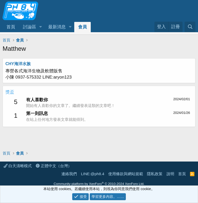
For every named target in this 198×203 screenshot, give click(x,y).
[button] (40, 27)
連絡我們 (69, 174)
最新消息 (57, 26)
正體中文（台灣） (54, 166)
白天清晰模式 (18, 166)
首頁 (10, 26)
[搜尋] (190, 27)
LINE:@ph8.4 (92, 174)
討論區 (29, 26)
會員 (82, 26)
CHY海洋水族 (18, 64)
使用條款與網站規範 (125, 174)
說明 (170, 174)
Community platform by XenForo (99, 184)
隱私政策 (154, 174)
